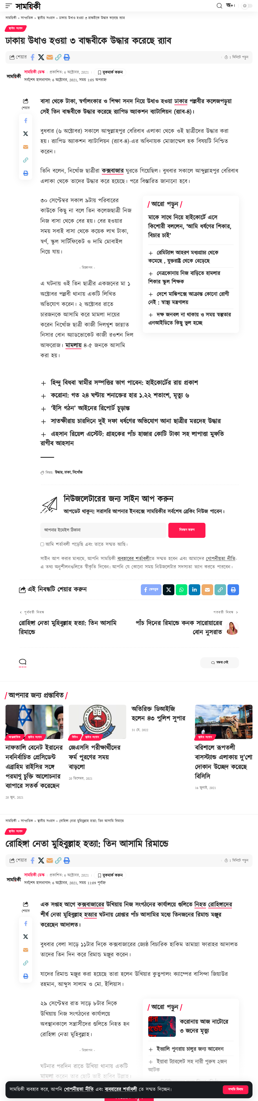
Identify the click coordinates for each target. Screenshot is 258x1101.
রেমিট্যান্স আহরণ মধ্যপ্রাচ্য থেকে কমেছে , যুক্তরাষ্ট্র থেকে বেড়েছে (183, 257)
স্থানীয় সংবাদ (16, 28)
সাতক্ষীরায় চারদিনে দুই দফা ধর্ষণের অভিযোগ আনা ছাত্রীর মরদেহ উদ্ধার (136, 421)
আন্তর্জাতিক (15, 737)
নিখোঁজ (78, 472)
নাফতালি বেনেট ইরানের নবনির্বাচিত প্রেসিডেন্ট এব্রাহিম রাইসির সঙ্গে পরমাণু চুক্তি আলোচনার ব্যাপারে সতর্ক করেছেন (34, 767)
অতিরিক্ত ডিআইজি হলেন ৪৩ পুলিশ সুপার (158, 714)
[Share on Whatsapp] (181, 589)
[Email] (49, 57)
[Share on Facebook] (32, 57)
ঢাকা (67, 472)
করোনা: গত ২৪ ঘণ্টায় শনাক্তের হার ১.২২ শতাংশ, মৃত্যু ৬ (120, 395)
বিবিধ (75, 737)
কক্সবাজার (112, 171)
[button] (235, 1089)
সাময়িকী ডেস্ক (34, 72)
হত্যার (90, 915)
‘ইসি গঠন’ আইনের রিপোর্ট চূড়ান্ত (90, 408)
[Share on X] (41, 57)
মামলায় (73, 345)
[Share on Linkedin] (194, 589)
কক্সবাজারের (90, 905)
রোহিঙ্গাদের (220, 905)
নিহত (200, 905)
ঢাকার (180, 101)
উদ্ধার (58, 472)
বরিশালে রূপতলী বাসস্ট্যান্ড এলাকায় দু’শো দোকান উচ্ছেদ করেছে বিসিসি (223, 762)
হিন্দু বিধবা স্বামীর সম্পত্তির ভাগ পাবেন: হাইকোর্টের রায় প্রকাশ (124, 383)
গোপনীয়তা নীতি (79, 1089)
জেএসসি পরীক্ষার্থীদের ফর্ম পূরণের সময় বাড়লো (94, 757)
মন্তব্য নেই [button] (219, 662)
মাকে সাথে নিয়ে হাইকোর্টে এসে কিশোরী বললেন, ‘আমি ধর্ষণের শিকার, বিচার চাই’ (189, 227)
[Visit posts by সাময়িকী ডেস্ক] (14, 76)
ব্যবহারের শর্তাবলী (121, 1089)
